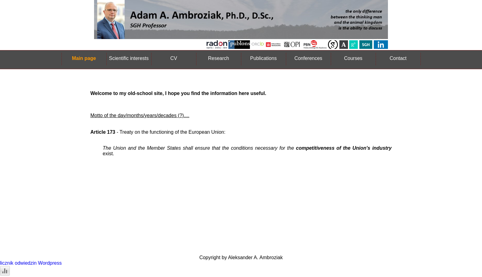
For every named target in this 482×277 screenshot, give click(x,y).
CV (173, 58)
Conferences (308, 58)
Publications (263, 58)
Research (218, 58)
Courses (353, 58)
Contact (397, 58)
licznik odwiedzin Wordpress (31, 263)
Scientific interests (129, 58)
